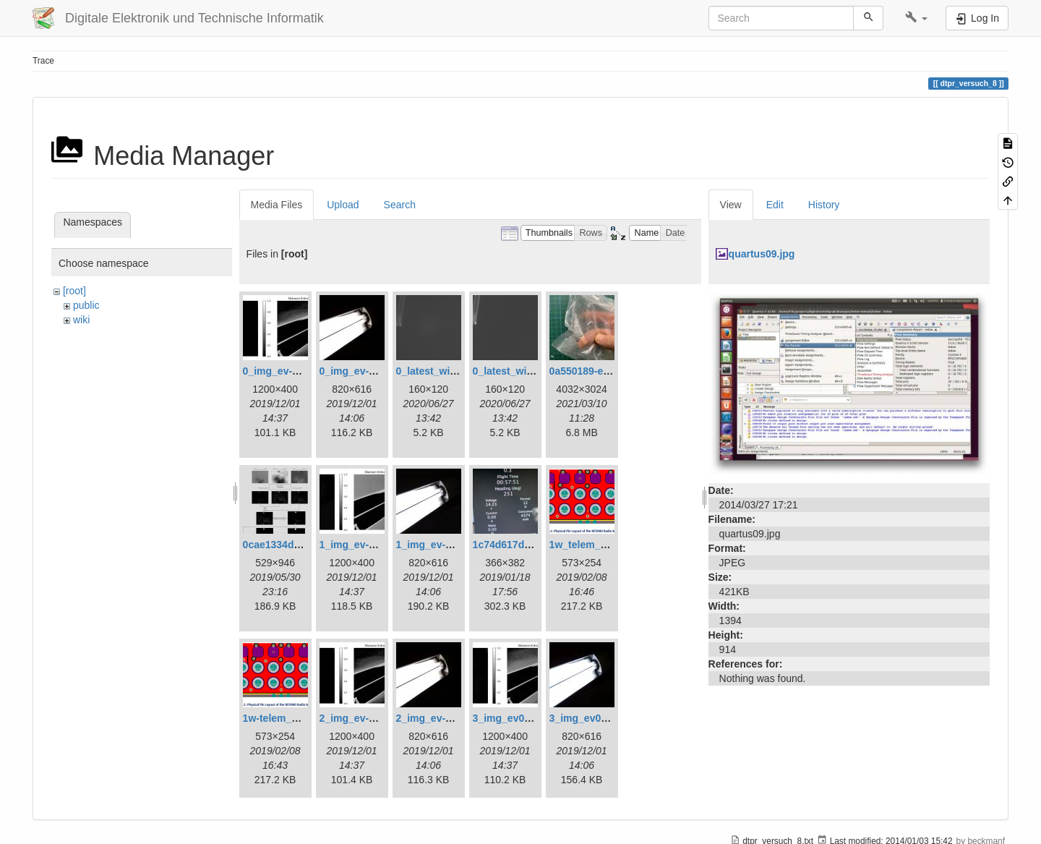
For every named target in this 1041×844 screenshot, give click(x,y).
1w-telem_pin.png (285, 718)
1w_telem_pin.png (593, 544)
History (824, 204)
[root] (74, 291)
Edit (775, 204)
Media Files (277, 204)
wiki (81, 319)
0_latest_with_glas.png (451, 371)
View (731, 204)
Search (400, 204)
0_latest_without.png (523, 371)
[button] (916, 18)
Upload (343, 204)
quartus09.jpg (762, 254)
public (86, 305)
